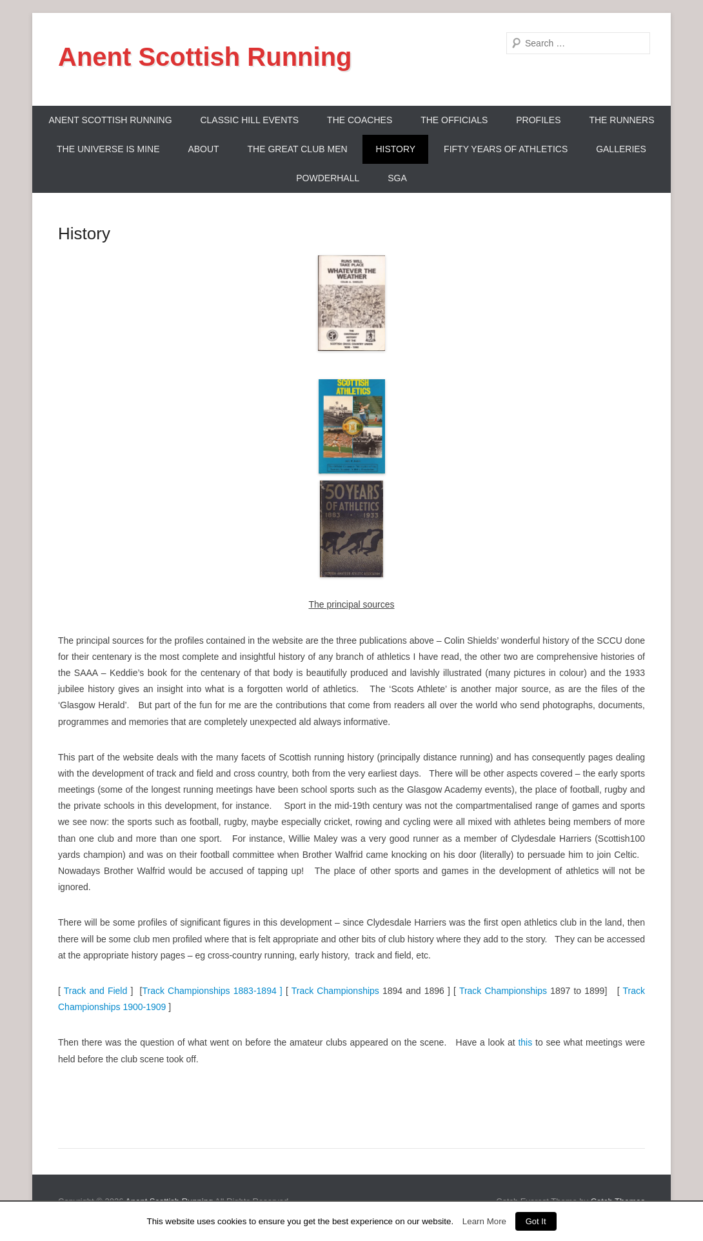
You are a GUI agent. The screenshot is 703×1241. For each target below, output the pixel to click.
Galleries (621, 149)
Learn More (484, 1221)
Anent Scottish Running (205, 57)
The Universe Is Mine (108, 149)
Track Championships (335, 991)
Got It (536, 1221)
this (525, 1042)
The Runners (621, 120)
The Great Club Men (298, 149)
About (203, 149)
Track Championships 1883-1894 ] (212, 991)
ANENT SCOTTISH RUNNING (110, 120)
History (395, 149)
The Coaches (359, 120)
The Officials (454, 120)
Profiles (538, 120)
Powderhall (327, 178)
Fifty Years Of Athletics (506, 149)
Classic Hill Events (249, 120)
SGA (397, 178)
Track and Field (94, 991)
